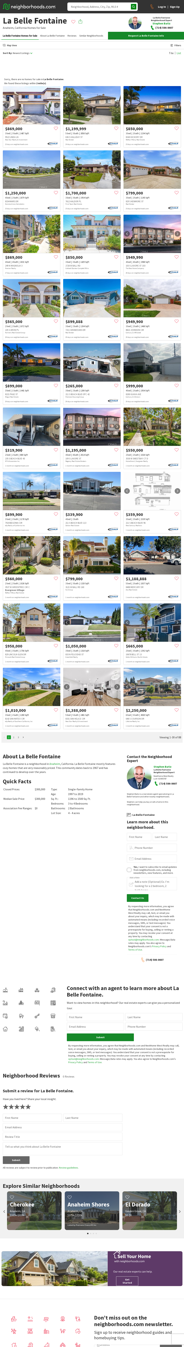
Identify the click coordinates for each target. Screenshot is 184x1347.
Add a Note (134, 878)
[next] (57, 105)
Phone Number (144, 847)
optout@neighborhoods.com (143, 939)
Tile (171, 53)
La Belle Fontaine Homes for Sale (20, 35)
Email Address (143, 858)
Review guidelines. (69, 1167)
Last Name (161, 836)
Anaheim (54, 764)
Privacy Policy (159, 946)
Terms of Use (135, 949)
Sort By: (7, 53)
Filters (175, 45)
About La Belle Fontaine (52, 35)
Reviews (72, 35)
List (179, 53)
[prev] (6, 105)
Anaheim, (8, 28)
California (21, 28)
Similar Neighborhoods (91, 35)
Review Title (12, 1136)
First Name (135, 836)
